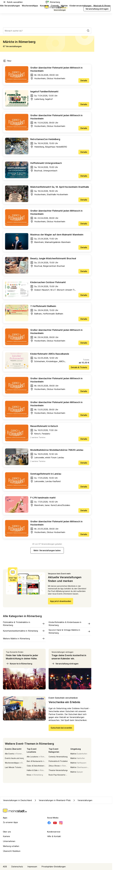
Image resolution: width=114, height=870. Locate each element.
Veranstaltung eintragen (65, 663)
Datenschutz (17, 866)
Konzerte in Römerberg (19, 663)
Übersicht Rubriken (11, 851)
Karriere (6, 836)
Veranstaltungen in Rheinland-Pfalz (52, 800)
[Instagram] (61, 823)
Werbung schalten (11, 846)
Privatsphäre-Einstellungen (53, 866)
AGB (5, 866)
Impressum (32, 866)
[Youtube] (55, 823)
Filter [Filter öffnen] (7, 60)
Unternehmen (9, 841)
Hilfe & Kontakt (54, 836)
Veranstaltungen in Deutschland (17, 800)
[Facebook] (49, 823)
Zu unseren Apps (10, 822)
